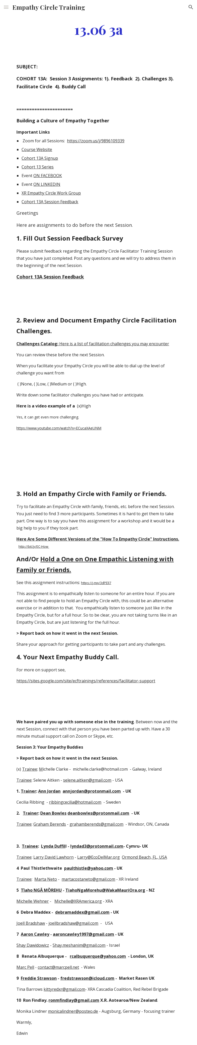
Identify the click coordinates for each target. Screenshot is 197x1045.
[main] (98, 29)
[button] (6, 7)
